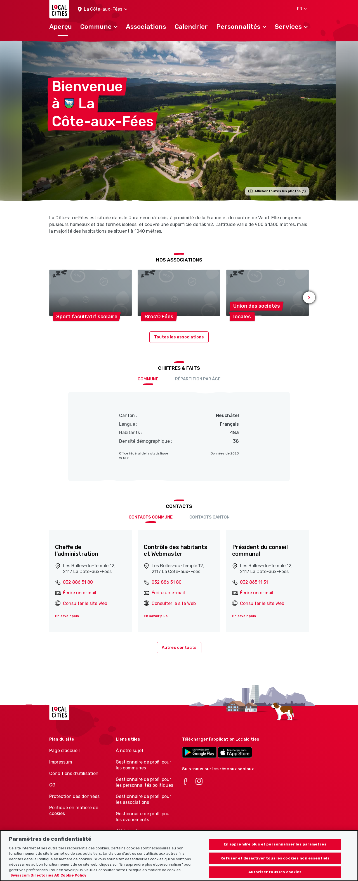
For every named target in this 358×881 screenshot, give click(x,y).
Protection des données (74, 796)
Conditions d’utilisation (73, 773)
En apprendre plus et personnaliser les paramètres (275, 848)
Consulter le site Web (85, 603)
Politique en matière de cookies (73, 810)
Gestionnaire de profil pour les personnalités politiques (144, 782)
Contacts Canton (209, 517)
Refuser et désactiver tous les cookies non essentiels (274, 862)
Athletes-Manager (135, 831)
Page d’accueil (64, 750)
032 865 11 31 (254, 582)
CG (52, 785)
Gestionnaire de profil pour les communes (143, 765)
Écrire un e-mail (79, 592)
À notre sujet (129, 750)
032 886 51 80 (78, 582)
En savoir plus (67, 616)
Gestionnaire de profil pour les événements (143, 816)
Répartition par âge (197, 378)
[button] (102, 9)
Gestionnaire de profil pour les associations (143, 799)
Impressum (60, 762)
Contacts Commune (151, 517)
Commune (148, 378)
